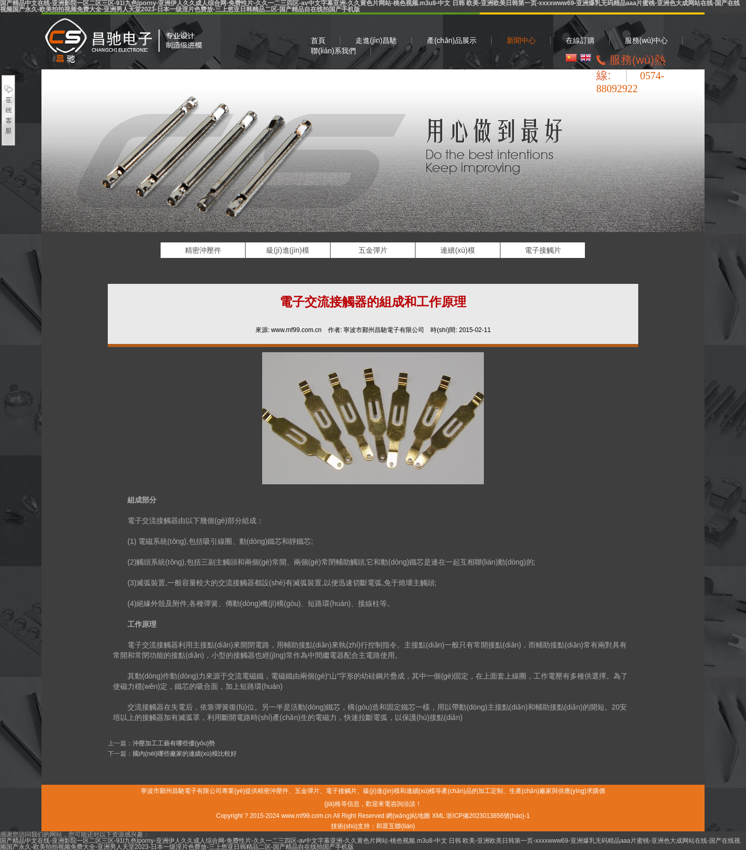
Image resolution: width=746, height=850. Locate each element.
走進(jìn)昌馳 (376, 40)
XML (438, 815)
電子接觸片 (543, 250)
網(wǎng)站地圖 (408, 815)
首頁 (318, 40)
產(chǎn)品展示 (452, 40)
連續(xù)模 (457, 250)
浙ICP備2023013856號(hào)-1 (487, 815)
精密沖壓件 (123, 40)
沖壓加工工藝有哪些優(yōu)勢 (174, 743)
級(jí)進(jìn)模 (287, 250)
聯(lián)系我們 (333, 51)
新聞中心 (521, 40)
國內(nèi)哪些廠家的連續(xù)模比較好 (185, 753)
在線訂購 (580, 40)
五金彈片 (373, 250)
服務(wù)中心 (646, 40)
